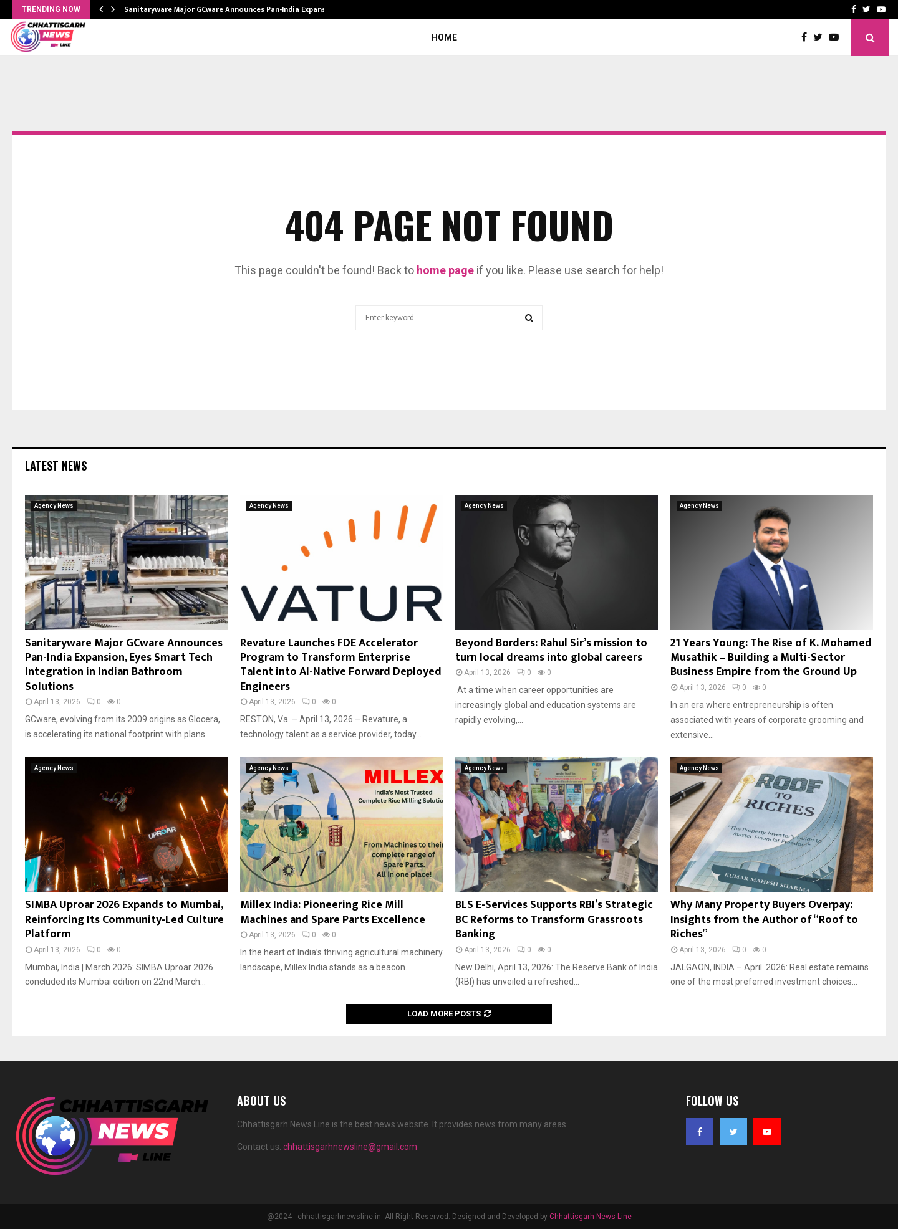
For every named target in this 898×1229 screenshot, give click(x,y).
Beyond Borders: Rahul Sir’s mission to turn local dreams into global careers (551, 650)
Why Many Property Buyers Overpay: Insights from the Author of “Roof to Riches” (764, 920)
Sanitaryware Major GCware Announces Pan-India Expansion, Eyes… (243, 9)
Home (444, 37)
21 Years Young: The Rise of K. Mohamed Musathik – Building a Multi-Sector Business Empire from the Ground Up (771, 658)
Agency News (54, 505)
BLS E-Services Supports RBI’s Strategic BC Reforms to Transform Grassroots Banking (554, 920)
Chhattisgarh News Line (590, 1216)
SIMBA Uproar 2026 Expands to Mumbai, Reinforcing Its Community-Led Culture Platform (124, 920)
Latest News (56, 465)
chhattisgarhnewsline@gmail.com (350, 1147)
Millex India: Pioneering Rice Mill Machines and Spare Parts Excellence (332, 912)
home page (445, 270)
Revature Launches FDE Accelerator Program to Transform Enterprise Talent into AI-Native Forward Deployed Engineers (341, 665)
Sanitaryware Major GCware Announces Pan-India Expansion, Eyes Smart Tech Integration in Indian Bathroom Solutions (124, 665)
